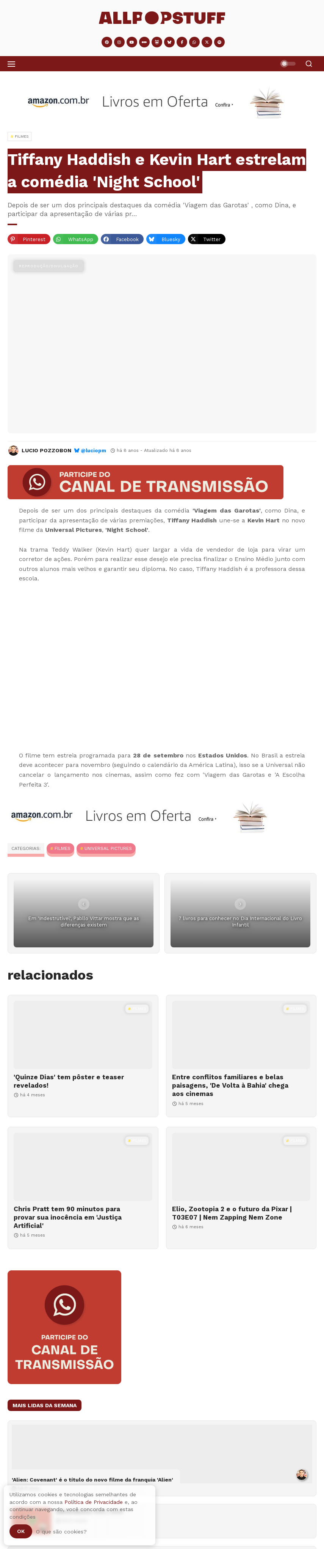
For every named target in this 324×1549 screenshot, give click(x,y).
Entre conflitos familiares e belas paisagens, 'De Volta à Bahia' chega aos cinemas (230, 1085)
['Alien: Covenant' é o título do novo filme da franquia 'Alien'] (162, 1454)
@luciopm (93, 450)
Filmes (62, 848)
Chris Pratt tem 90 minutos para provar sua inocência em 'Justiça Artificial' (68, 1217)
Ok (21, 1531)
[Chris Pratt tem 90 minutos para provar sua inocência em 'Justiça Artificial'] (83, 1167)
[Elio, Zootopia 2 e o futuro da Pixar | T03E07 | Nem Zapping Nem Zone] (241, 1167)
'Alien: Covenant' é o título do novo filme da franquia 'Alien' (92, 1480)
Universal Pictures (108, 848)
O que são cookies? (61, 1532)
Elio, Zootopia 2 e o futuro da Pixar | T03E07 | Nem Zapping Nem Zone (232, 1213)
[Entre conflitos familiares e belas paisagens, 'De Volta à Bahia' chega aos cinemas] (241, 1035)
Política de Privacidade (93, 1502)
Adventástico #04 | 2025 (89, 1511)
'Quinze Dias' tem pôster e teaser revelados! (69, 1081)
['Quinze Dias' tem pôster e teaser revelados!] (83, 1035)
